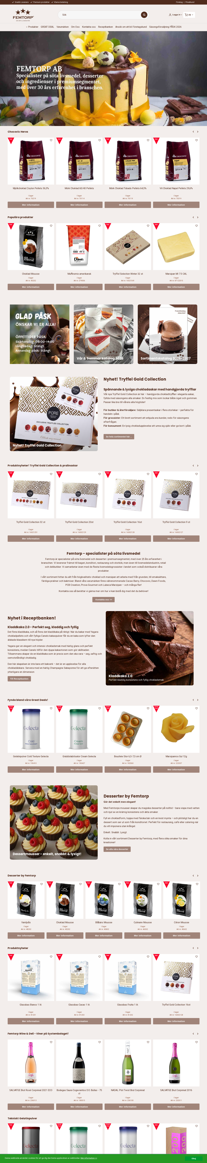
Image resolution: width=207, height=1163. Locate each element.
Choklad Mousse (30, 273)
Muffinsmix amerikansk (79, 273)
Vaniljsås (26, 922)
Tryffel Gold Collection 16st (128, 522)
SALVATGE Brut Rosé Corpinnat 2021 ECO (30, 1090)
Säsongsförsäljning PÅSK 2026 (165, 26)
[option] (31, 173)
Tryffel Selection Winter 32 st (128, 273)
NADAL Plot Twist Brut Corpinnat (128, 1090)
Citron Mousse (181, 922)
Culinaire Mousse (143, 922)
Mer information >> (89, 1158)
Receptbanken (105, 26)
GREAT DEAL (47, 26)
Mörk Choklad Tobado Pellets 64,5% (127, 188)
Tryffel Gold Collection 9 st (176, 522)
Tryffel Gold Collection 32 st (30, 522)
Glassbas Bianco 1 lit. (31, 1004)
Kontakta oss (89, 26)
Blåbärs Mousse (103, 922)
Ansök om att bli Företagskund (131, 26)
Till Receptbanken (19, 679)
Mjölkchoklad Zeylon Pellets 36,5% (31, 188)
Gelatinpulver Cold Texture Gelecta (30, 756)
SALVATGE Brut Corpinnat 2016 (176, 1090)
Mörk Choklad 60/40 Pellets (79, 188)
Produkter (33, 26)
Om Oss (75, 26)
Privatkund (189, 2)
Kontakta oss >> (103, 599)
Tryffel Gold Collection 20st (79, 522)
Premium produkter (40, 2)
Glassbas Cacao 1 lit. (79, 1004)
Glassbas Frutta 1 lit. (127, 1004)
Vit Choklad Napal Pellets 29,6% (176, 188)
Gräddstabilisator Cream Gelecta (79, 756)
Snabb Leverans (20, 2)
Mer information (30, 205)
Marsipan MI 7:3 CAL (176, 273)
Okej (194, 1158)
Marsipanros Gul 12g (176, 756)
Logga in (176, 15)
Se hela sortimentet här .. (119, 436)
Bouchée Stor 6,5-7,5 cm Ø (127, 756)
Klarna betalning (59, 2)
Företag (179, 2)
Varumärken (63, 26)
